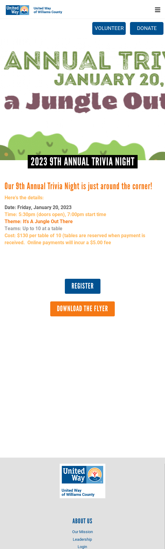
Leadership (82, 539)
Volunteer (109, 27)
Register (83, 285)
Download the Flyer (82, 308)
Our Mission (82, 531)
